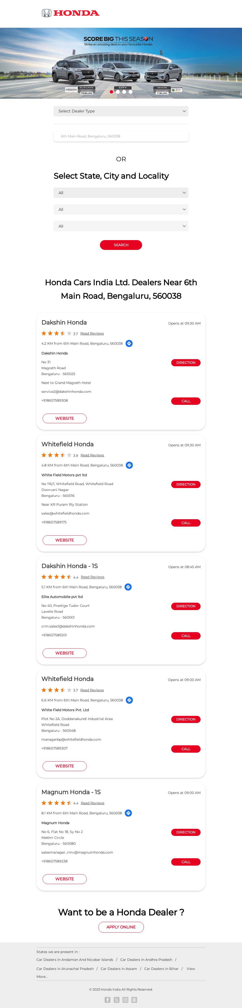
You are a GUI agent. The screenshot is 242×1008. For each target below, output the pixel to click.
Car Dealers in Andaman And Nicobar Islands (74, 959)
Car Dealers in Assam (119, 969)
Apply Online (121, 927)
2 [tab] (118, 92)
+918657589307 (54, 748)
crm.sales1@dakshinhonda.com (68, 626)
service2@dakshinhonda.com (66, 391)
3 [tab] (124, 92)
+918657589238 (54, 861)
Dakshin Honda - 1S (69, 566)
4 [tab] (131, 92)
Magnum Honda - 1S (71, 792)
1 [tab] (111, 92)
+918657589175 (54, 522)
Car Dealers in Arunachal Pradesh (65, 969)
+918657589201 (54, 635)
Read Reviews (92, 333)
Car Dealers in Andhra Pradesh (146, 959)
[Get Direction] (129, 343)
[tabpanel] (121, 63)
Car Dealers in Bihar (161, 969)
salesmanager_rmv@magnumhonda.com (77, 852)
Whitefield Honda (67, 444)
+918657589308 (54, 400)
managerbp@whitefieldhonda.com (71, 739)
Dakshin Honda (64, 322)
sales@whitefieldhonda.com (65, 513)
